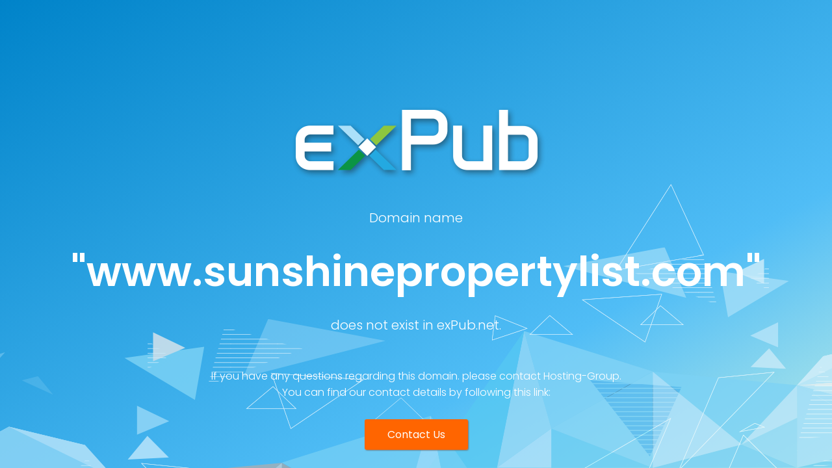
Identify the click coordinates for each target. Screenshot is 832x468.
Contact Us (416, 434)
